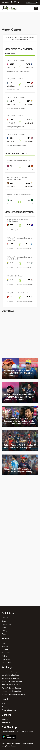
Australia (5, 646)
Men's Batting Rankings (10, 675)
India (3, 643)
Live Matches (6, 624)
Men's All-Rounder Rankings (12, 681)
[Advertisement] (20, 20)
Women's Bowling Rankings (12, 691)
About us (5, 719)
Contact (13, 746)
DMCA (4, 704)
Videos (4, 634)
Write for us (6, 723)
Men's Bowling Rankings (11, 678)
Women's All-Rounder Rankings (13, 694)
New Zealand (6, 653)
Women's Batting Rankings (11, 688)
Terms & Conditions (9, 710)
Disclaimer (5, 707)
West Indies (6, 659)
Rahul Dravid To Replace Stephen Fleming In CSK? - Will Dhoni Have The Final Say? (18, 373)
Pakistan (5, 656)
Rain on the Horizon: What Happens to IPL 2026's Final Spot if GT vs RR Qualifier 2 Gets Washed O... (19, 397)
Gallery (4, 631)
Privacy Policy (6, 746)
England (5, 650)
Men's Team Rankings (10, 672)
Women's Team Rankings (11, 685)
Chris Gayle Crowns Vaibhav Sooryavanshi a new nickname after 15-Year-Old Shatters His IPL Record (19, 421)
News (4, 621)
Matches (5, 618)
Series (4, 627)
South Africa (6, 662)
